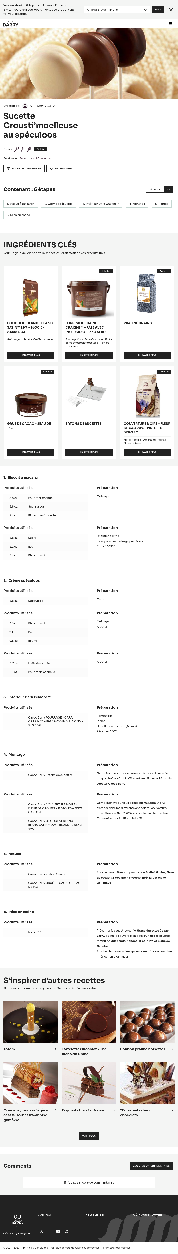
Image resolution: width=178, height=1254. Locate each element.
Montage (138, 204)
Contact (45, 1214)
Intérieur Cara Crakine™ (102, 204)
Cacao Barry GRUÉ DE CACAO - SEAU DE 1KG (54, 885)
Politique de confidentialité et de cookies (74, 1247)
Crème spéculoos (60, 204)
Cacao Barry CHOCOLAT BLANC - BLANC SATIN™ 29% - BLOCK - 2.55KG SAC (55, 825)
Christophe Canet (42, 105)
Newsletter (95, 1214)
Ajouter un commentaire (151, 1166)
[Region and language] (117, 9)
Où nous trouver (147, 1214)
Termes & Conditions (35, 1247)
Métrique (154, 189)
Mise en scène (20, 215)
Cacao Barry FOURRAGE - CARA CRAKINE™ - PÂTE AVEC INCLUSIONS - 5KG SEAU (55, 721)
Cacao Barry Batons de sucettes (50, 775)
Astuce (163, 204)
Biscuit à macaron (22, 204)
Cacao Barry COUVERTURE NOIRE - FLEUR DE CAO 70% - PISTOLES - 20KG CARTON (55, 808)
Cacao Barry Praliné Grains (46, 874)
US (168, 189)
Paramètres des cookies (116, 1247)
